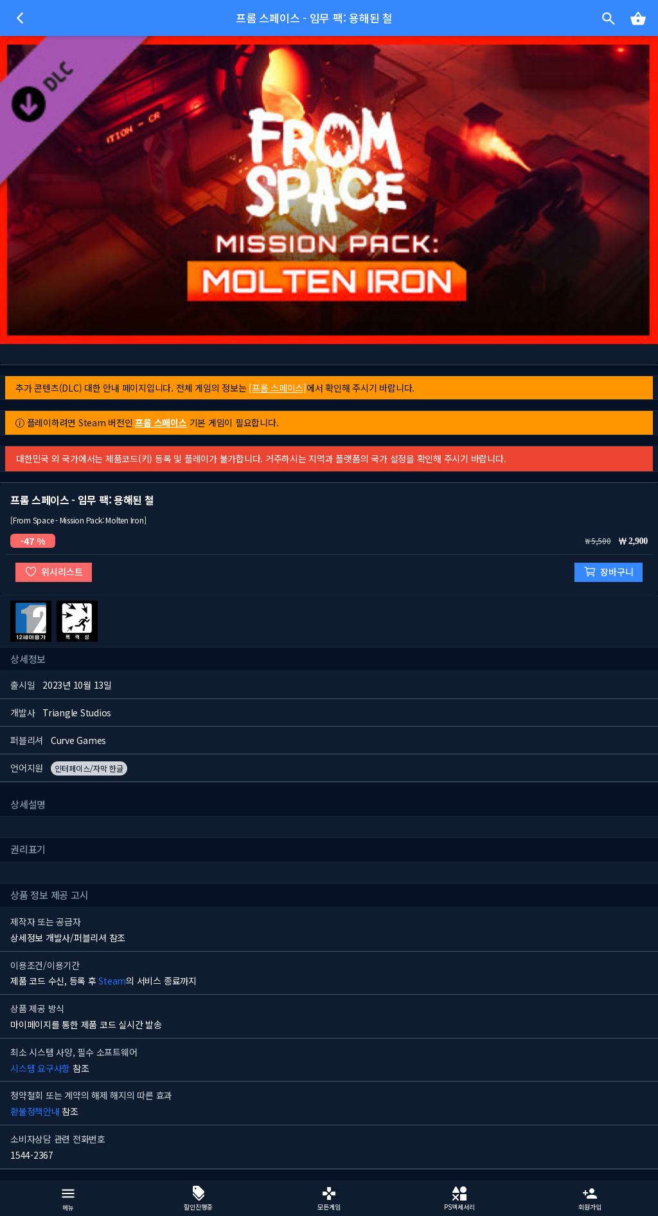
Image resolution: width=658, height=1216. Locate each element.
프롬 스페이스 (160, 422)
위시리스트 (53, 572)
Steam (112, 980)
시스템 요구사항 (40, 1068)
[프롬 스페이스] (278, 387)
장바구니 (608, 572)
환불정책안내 (35, 1111)
